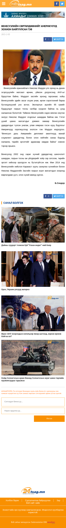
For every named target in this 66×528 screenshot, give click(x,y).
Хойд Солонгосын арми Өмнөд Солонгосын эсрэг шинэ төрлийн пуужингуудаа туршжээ (32, 379)
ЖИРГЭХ (58, 39)
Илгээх (49, 418)
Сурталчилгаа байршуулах (38, 500)
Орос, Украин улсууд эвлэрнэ (15, 289)
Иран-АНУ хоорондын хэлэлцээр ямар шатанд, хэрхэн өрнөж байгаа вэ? (31, 335)
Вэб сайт (30, 503)
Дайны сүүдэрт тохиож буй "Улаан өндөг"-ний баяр (26, 245)
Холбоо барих (12, 500)
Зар (58, 500)
